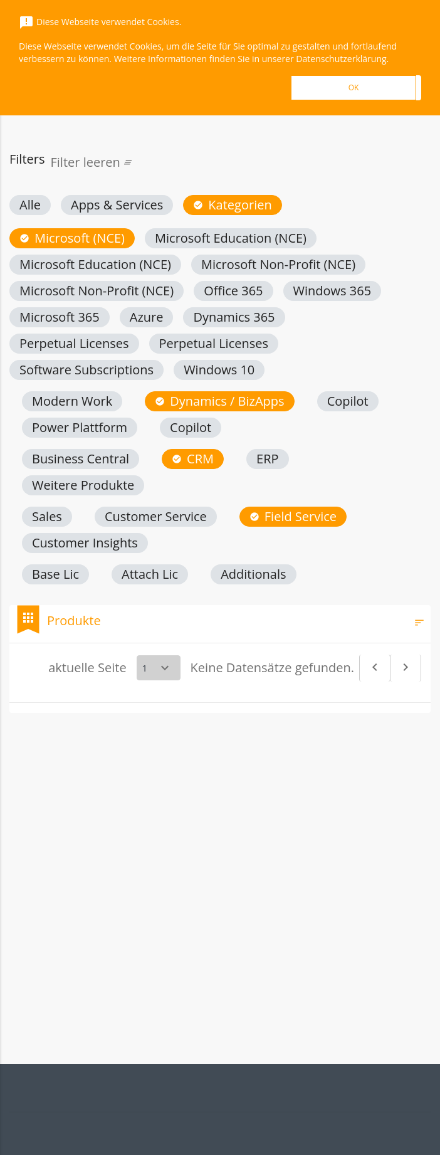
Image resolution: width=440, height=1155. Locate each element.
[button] (30, 205)
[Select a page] (159, 667)
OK (353, 87)
